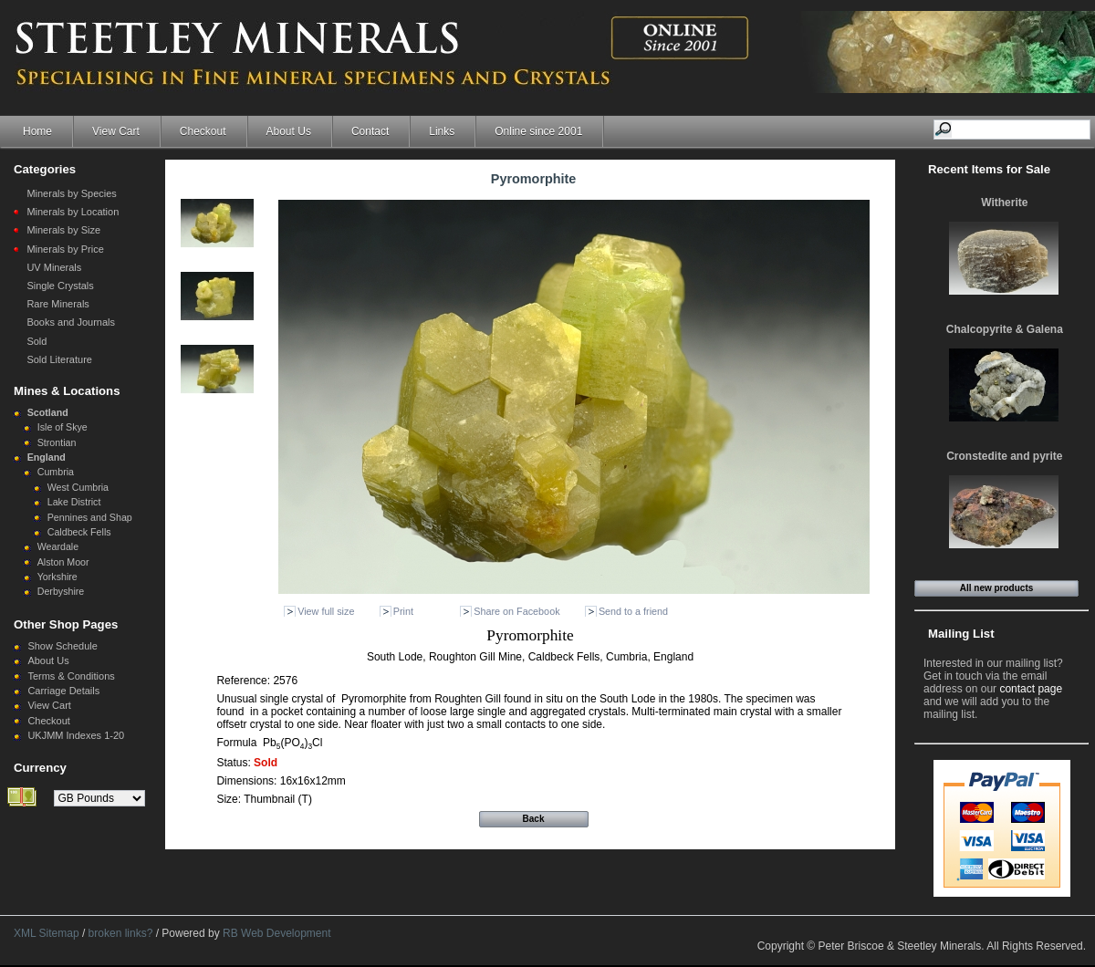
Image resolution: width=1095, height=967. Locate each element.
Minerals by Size (63, 229)
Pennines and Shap (89, 517)
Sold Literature (59, 359)
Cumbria (55, 471)
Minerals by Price (64, 249)
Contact (370, 131)
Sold (36, 341)
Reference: (244, 680)
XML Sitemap (46, 933)
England (46, 457)
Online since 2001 (538, 131)
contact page (1030, 688)
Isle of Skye (62, 426)
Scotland (47, 412)
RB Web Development (277, 933)
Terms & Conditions (70, 676)
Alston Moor (63, 561)
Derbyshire (61, 591)
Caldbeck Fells (79, 531)
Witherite (1004, 202)
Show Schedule (62, 645)
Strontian (57, 442)
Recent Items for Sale (989, 169)
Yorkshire (57, 576)
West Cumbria (78, 487)
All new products (997, 588)
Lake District (74, 501)
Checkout (203, 131)
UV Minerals (53, 267)
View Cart (116, 131)
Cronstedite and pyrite (1004, 456)
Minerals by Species (71, 193)
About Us (288, 131)
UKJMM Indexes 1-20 (75, 735)
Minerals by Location (72, 211)
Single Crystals (59, 285)
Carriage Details (63, 690)
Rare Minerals (57, 303)
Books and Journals (70, 322)
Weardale (57, 546)
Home (37, 131)
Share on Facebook (516, 611)
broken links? (121, 933)
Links (441, 131)
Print (403, 611)
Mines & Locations (67, 391)
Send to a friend (633, 611)
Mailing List (961, 633)
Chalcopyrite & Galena (1004, 329)
